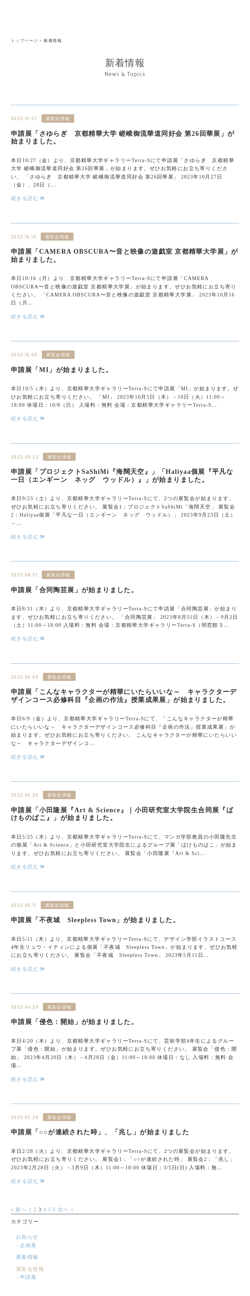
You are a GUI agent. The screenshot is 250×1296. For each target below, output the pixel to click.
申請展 (28, 1277)
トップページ (24, 40)
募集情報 (27, 1257)
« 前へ (19, 1209)
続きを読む (25, 198)
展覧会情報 (30, 1269)
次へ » (66, 1209)
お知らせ (27, 1237)
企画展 (28, 1245)
